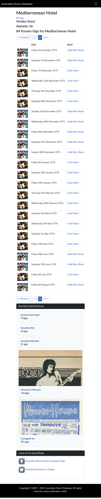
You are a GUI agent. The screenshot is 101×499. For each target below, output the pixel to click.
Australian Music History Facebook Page (45, 461)
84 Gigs (20, 18)
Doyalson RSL (28, 327)
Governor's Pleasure (31, 389)
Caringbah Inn (28, 438)
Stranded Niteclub (30, 341)
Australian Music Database (17, 3)
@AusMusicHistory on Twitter (40, 469)
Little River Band (75, 50)
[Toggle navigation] (95, 3)
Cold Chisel (73, 70)
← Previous (23, 37)
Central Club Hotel (30, 314)
